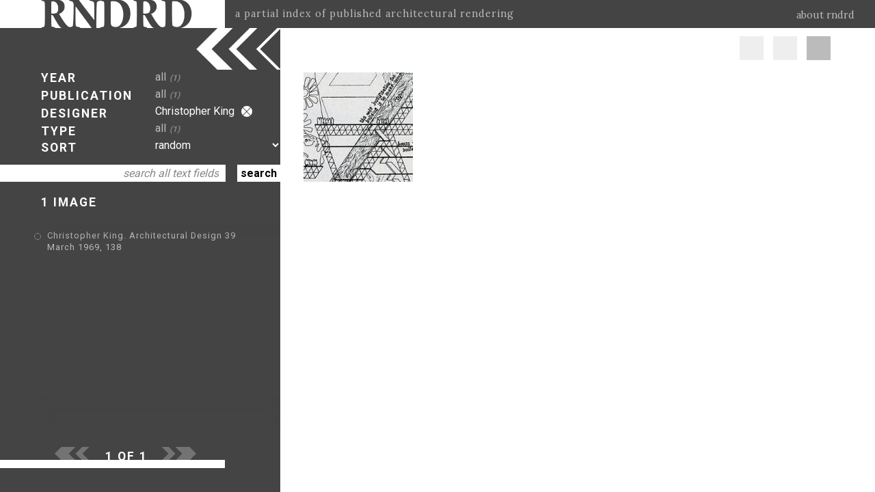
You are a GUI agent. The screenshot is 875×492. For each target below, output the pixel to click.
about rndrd (825, 15)
